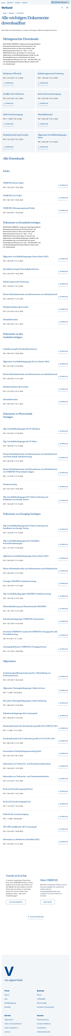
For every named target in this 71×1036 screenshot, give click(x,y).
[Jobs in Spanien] (11, 1028)
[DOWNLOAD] (8, 83)
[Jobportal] (8, 1020)
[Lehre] (7, 1032)
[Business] (40, 991)
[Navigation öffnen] (67, 7)
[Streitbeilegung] (10, 1003)
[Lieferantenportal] (43, 1032)
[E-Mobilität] (41, 999)
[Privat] (6, 991)
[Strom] (6, 995)
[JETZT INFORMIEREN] (16, 902)
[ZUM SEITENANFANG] (35, 917)
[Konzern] (40, 1015)
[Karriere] (7, 1015)
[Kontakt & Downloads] (45, 1007)
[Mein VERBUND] (62, 7)
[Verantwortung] (43, 1020)
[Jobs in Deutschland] (13, 1024)
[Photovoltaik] (42, 1003)
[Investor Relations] (44, 1024)
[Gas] (5, 999)
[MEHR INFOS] (47, 902)
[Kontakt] (7, 1007)
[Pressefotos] (41, 1028)
